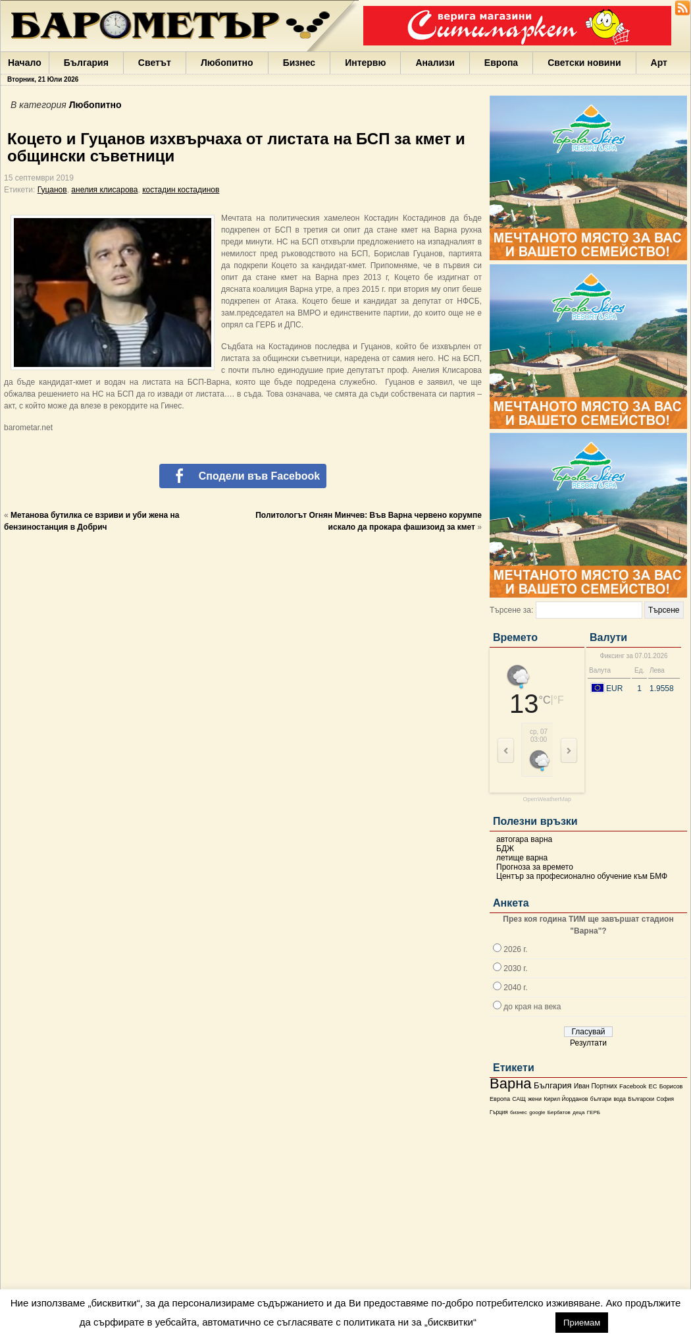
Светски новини (584, 62)
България (86, 62)
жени (535, 1099)
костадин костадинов (180, 189)
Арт (659, 62)
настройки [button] (515, 1322)
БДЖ (505, 848)
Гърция (499, 1112)
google (537, 1112)
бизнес (518, 1112)
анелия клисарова (104, 189)
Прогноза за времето (534, 867)
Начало (24, 62)
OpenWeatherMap (547, 799)
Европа (501, 62)
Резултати (588, 1043)
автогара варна (524, 839)
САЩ (518, 1099)
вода (619, 1099)
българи (600, 1099)
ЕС (652, 1086)
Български (641, 1099)
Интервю (365, 62)
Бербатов (559, 1112)
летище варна (522, 857)
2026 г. (515, 949)
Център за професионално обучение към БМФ (581, 876)
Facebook (632, 1086)
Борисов (671, 1086)
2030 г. (515, 968)
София (664, 1099)
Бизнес (299, 62)
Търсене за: (511, 610)
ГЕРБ (593, 1112)
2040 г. (515, 987)
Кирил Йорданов (566, 1099)
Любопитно (227, 62)
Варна (511, 1083)
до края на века (532, 1006)
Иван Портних (595, 1086)
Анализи (434, 62)
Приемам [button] (581, 1323)
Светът (154, 62)
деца (578, 1112)
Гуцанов (52, 189)
